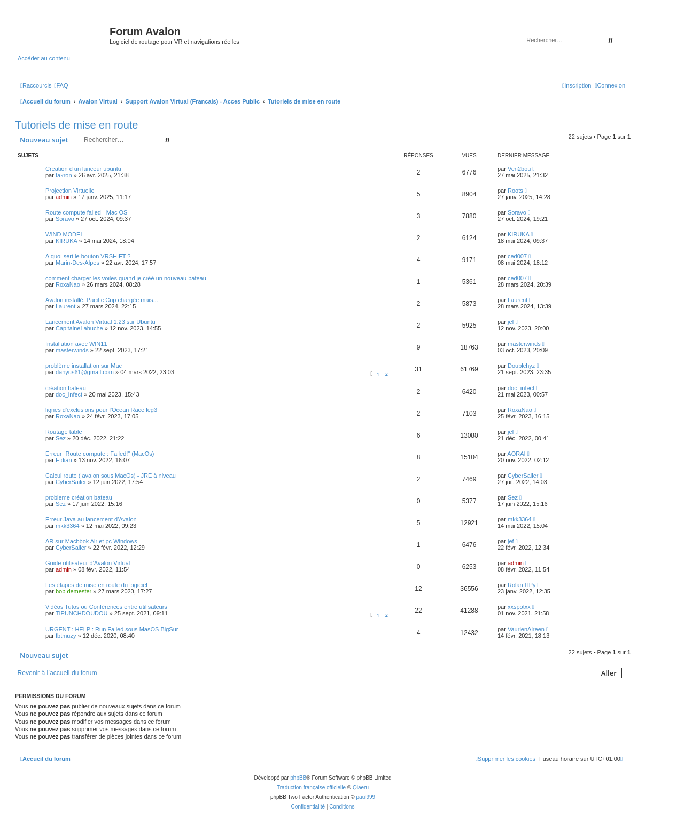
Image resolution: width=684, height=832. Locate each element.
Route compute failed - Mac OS (86, 212)
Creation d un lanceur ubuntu (83, 168)
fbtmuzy (66, 635)
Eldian (64, 460)
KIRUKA (66, 240)
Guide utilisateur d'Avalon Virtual (87, 563)
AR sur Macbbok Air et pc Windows (91, 541)
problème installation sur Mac (83, 365)
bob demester (73, 591)
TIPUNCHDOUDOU (82, 613)
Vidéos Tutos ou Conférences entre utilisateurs (106, 607)
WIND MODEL (64, 234)
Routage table (63, 432)
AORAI (516, 453)
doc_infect (69, 394)
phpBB (298, 778)
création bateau (65, 388)
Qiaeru (361, 787)
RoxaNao (68, 284)
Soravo (65, 219)
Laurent (65, 306)
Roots (515, 190)
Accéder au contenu (44, 58)
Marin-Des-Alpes (77, 262)
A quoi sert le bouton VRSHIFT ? (87, 256)
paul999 (366, 797)
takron (64, 175)
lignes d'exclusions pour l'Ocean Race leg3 (101, 410)
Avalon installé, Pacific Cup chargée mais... (101, 300)
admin (64, 197)
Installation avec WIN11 (76, 343)
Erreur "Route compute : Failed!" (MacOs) (99, 453)
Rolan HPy (522, 585)
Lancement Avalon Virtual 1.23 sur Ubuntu (100, 322)
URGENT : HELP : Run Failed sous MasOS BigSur (111, 629)
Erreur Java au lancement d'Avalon (91, 519)
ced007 (517, 256)
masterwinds (72, 350)
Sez (61, 438)
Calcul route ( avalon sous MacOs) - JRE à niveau (110, 475)
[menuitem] (61, 85)
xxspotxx (519, 607)
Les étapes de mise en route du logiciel (96, 585)
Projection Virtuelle (70, 190)
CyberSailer (71, 482)
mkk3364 (68, 525)
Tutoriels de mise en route (76, 125)
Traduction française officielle (311, 787)
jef (511, 322)
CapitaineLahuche (79, 328)
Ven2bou (519, 168)
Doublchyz (521, 365)
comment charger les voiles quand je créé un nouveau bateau (125, 278)
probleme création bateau (78, 497)
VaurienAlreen (526, 629)
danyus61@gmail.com (85, 372)
